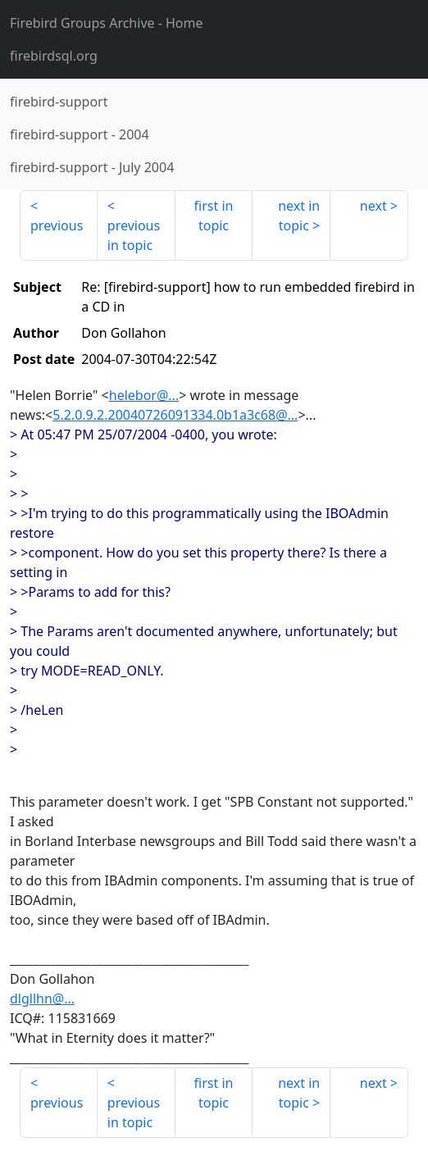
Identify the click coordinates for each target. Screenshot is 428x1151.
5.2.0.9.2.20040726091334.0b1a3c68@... (175, 415)
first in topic (214, 215)
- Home (106, 23)
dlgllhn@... (42, 998)
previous (56, 225)
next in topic (299, 215)
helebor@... (144, 395)
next (373, 206)
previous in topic (133, 235)
